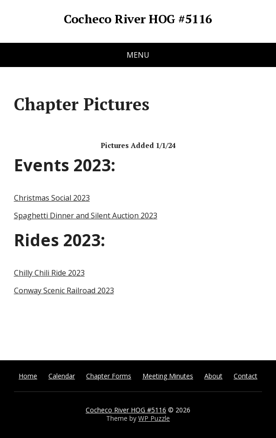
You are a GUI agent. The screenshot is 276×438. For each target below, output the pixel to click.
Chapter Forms (108, 375)
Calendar (61, 375)
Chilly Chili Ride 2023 (49, 273)
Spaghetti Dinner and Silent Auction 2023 (85, 215)
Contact (245, 375)
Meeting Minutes (167, 375)
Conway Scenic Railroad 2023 (64, 290)
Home (28, 375)
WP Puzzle (154, 418)
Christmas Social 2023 (52, 198)
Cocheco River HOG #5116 (138, 19)
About (213, 375)
